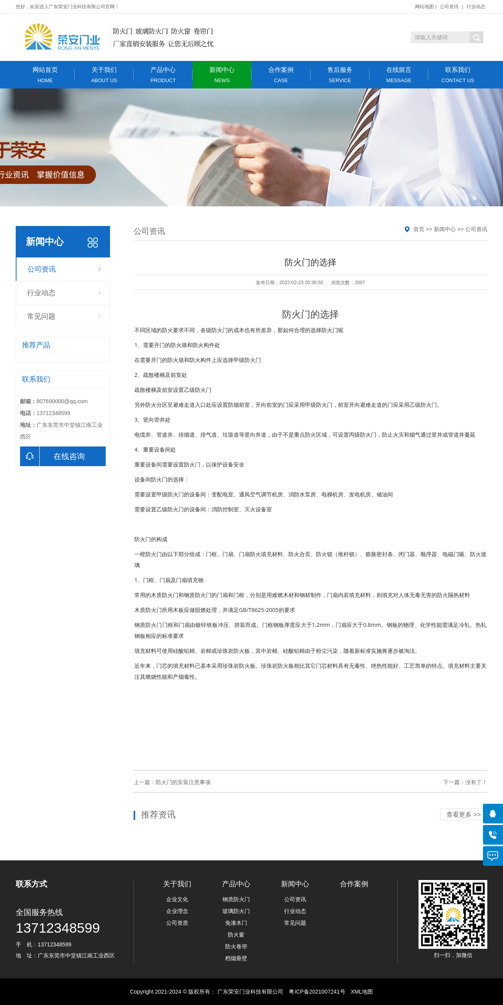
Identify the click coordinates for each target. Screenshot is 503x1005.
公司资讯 (449, 6)
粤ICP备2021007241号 (317, 991)
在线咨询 (52, 456)
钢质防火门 (236, 899)
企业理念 (177, 911)
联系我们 (457, 74)
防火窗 (236, 934)
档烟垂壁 (236, 958)
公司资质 (177, 923)
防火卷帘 (236, 946)
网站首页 (45, 74)
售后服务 (339, 74)
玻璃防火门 (236, 911)
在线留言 (398, 74)
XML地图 (362, 991)
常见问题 (41, 316)
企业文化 (177, 899)
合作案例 (281, 74)
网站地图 (424, 6)
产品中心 (163, 74)
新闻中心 (222, 74)
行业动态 (475, 6)
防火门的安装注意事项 (183, 782)
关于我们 (104, 74)
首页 (418, 229)
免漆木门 (236, 923)
